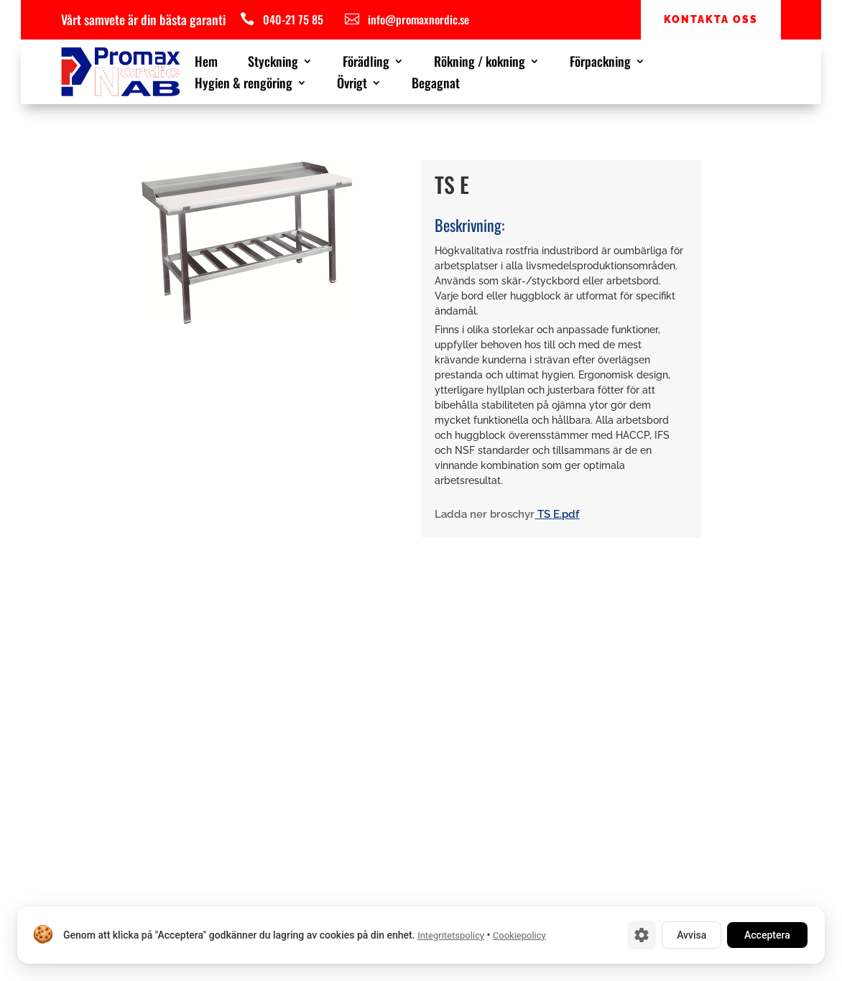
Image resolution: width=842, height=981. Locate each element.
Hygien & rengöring (243, 85)
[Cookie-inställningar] (641, 935)
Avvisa (691, 935)
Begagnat (436, 85)
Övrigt (352, 85)
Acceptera (767, 935)
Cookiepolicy (519, 935)
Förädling (366, 63)
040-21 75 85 (293, 19)
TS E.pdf (557, 514)
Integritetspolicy (450, 935)
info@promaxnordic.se (418, 19)
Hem (206, 63)
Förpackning (600, 63)
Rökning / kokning (479, 63)
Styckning (273, 63)
